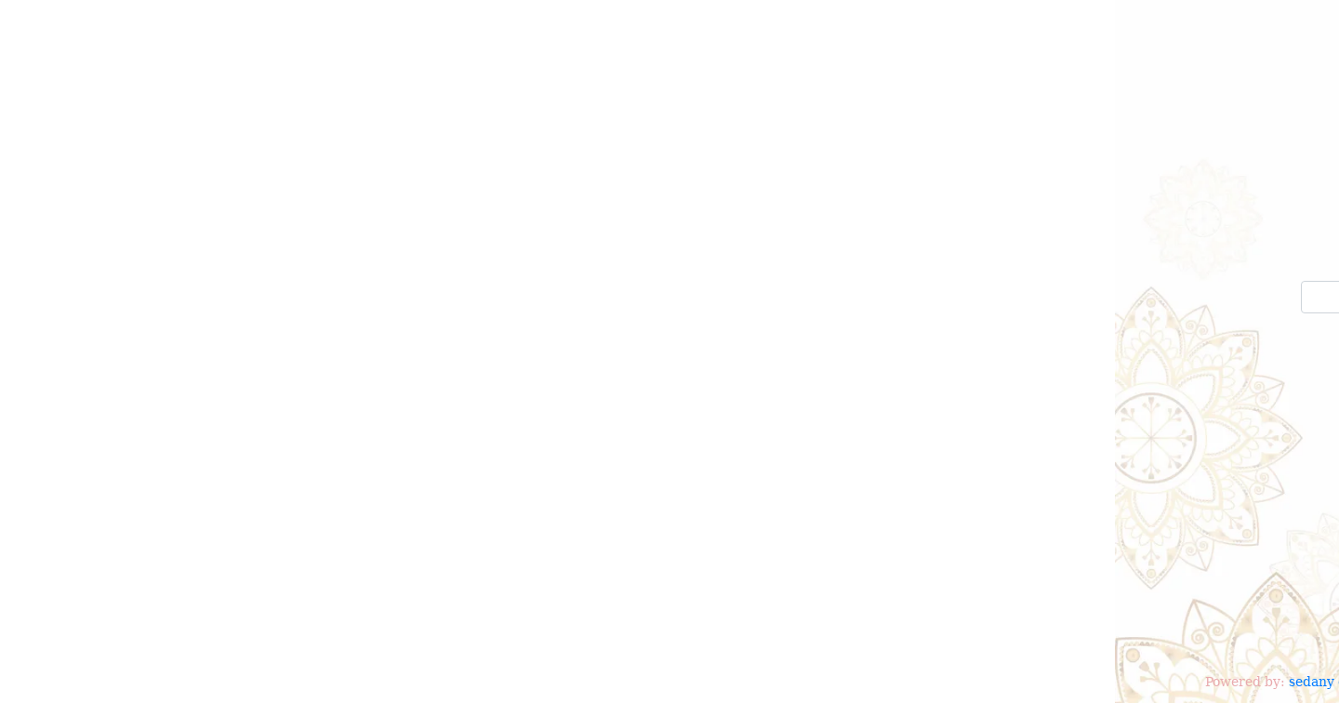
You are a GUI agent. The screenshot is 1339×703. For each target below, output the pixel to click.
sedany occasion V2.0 (243, 683)
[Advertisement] (669, 535)
